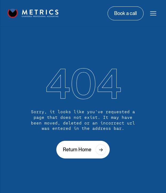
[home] (33, 13)
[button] (153, 13)
